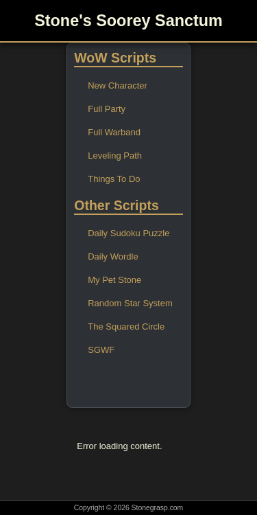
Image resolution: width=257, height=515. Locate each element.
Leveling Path (115, 155)
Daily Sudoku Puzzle (128, 233)
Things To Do (114, 179)
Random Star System (130, 303)
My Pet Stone (114, 280)
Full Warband (114, 132)
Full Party (106, 109)
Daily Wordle (113, 256)
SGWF (101, 350)
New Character (117, 85)
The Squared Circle (126, 326)
